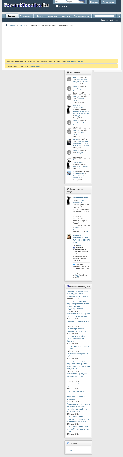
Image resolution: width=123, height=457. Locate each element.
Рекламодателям (81, 16)
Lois (79, 245)
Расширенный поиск (109, 20)
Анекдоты (80, 89)
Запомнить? (62, 6)
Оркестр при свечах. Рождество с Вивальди (76, 329)
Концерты (65, 16)
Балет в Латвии (82, 123)
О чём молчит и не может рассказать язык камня (81, 111)
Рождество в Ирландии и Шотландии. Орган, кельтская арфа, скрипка (77, 293)
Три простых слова (80, 197)
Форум (40, 16)
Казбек (75, 139)
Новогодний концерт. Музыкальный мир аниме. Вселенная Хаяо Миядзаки (78, 419)
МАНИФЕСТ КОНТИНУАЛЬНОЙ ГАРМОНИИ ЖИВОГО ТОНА (81, 239)
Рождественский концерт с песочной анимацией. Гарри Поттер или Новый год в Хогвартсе (78, 408)
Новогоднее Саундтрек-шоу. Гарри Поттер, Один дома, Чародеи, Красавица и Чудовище (78, 365)
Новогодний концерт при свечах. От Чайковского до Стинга (78, 429)
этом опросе (35, 66)
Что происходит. (79, 173)
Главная (12, 16)
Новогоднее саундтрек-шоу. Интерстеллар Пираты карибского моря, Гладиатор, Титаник (78, 305)
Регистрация (108, 2)
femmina (76, 77)
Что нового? (26, 16)
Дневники (52, 16)
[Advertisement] (53, 43)
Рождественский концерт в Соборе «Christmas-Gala (78, 315)
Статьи (69, 450)
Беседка (77, 116)
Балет (75, 125)
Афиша (22, 25)
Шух (74, 171)
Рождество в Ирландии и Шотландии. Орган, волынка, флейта (77, 376)
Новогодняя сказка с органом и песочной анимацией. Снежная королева (76, 395)
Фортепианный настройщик (78, 177)
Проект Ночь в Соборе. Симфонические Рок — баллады (76, 338)
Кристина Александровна (78, 106)
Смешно (85, 82)
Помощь (94, 2)
